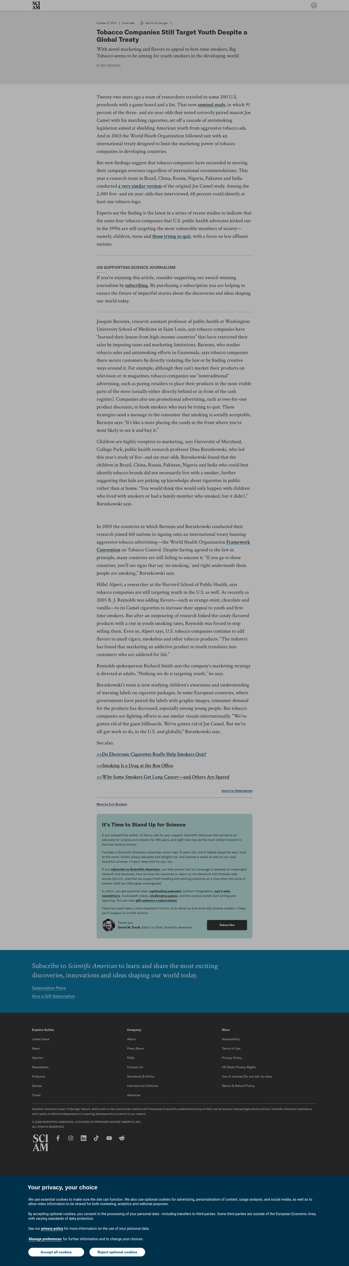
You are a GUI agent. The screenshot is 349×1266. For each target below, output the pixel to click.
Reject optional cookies (117, 1252)
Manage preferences (45, 1239)
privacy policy (52, 1228)
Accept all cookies (56, 1252)
